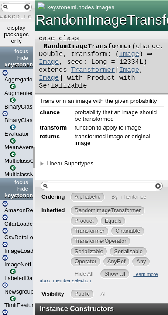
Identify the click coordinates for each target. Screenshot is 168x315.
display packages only (16, 34)
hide (22, 58)
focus (21, 51)
